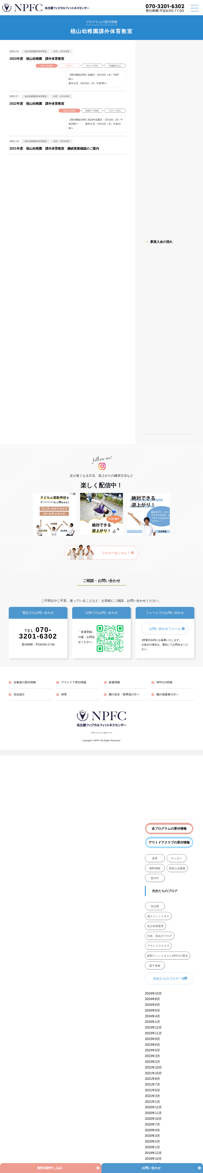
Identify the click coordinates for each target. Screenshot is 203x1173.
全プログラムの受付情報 (169, 828)
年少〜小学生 (92, 66)
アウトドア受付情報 (73, 682)
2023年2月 (152, 1061)
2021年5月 (152, 1090)
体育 (155, 858)
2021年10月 (153, 1073)
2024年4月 (152, 1016)
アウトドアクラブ (158, 945)
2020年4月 (152, 1130)
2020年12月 (153, 1107)
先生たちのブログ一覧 (169, 978)
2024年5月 (152, 1010)
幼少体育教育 (155, 926)
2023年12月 (153, 1027)
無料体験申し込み (49, 1168)
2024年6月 (152, 1004)
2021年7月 (152, 1084)
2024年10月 (153, 993)
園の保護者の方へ (167, 694)
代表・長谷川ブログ (159, 936)
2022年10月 (153, 1067)
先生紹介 (19, 694)
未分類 (155, 906)
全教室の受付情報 (25, 682)
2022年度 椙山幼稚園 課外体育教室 (37, 103)
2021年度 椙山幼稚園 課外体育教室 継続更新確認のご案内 (54, 148)
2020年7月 (152, 1124)
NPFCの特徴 (164, 682)
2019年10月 (153, 1158)
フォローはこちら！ (118, 553)
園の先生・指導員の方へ (124, 694)
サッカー (176, 858)
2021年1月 (152, 1101)
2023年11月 (153, 1033)
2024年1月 (152, 1021)
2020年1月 (152, 1147)
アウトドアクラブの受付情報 (169, 842)
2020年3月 (152, 1135)
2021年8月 (152, 1078)
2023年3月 (152, 1056)
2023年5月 (152, 1050)
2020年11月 (153, 1113)
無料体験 (154, 868)
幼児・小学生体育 (61, 51)
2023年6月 (152, 1044)
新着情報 (114, 682)
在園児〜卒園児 (92, 111)
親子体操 (154, 965)
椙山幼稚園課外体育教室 (36, 51)
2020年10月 (153, 1118)
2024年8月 (152, 999)
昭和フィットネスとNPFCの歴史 (167, 955)
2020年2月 (152, 1141)
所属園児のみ (115, 66)
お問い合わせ (151, 1168)
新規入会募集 (47, 66)
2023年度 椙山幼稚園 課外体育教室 (37, 58)
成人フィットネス (158, 916)
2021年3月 (152, 1096)
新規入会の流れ (158, 241)
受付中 (69, 66)
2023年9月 (152, 1039)
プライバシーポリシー (101, 733)
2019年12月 (153, 1153)
